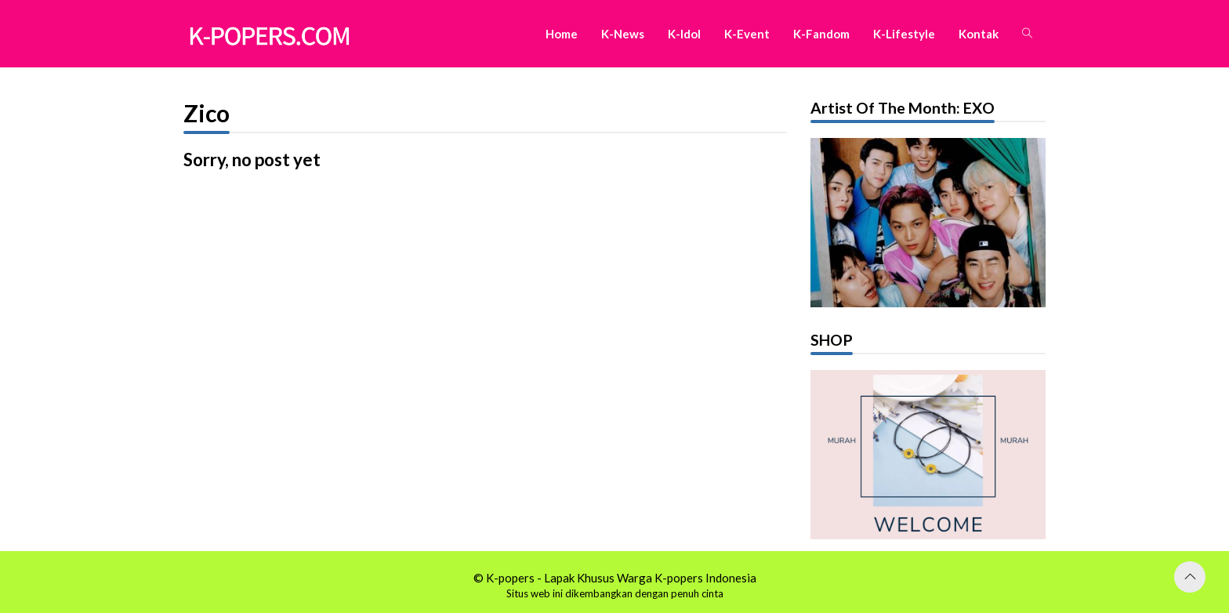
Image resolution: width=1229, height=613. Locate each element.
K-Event (747, 34)
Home (562, 34)
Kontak (979, 34)
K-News (622, 34)
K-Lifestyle (904, 34)
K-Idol (684, 34)
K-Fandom (821, 34)
